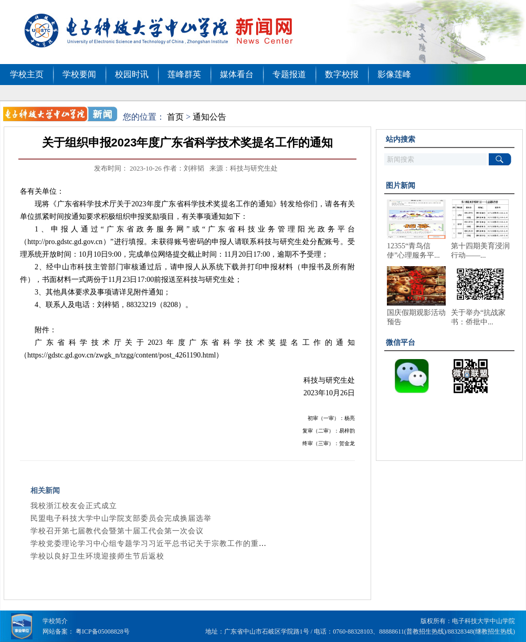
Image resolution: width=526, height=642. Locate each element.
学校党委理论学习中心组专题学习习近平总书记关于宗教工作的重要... (152, 544)
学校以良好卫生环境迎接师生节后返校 (97, 556)
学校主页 (27, 74)
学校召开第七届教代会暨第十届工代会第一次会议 (117, 531)
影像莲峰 (394, 74)
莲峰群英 (184, 74)
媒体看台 (237, 74)
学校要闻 (79, 74)
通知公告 (209, 116)
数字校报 (342, 74)
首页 (175, 116)
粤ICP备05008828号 (103, 631)
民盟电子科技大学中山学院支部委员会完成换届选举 (121, 518)
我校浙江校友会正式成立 (73, 506)
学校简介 (55, 621)
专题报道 (289, 74)
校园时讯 (132, 74)
